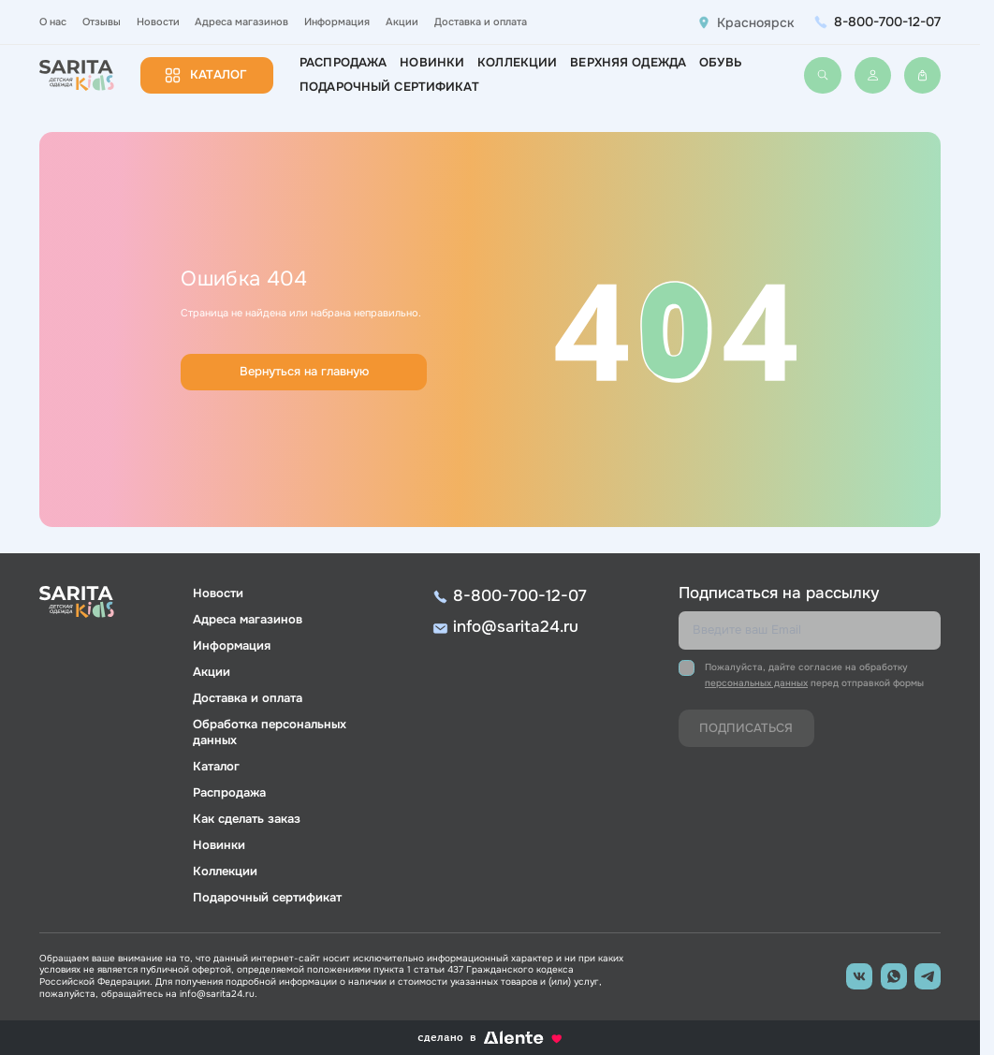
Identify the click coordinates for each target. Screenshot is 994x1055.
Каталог (218, 74)
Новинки (432, 62)
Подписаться (746, 728)
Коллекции (517, 62)
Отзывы (101, 21)
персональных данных (756, 683)
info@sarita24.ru (515, 627)
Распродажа (343, 62)
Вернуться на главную (304, 371)
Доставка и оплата (480, 21)
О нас (52, 21)
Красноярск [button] (756, 22)
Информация (337, 21)
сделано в (490, 1038)
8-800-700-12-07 (887, 21)
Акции (402, 21)
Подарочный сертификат (389, 87)
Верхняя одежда (628, 62)
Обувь (720, 62)
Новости (158, 21)
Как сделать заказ (246, 819)
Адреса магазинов (241, 21)
